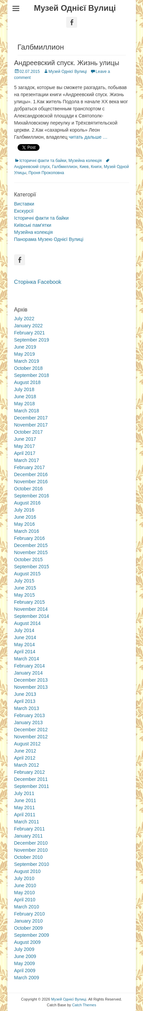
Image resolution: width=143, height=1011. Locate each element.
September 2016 (31, 495)
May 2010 (24, 892)
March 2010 (26, 906)
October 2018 (28, 368)
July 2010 (24, 878)
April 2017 (24, 453)
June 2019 (25, 347)
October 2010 (28, 857)
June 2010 (25, 885)
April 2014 (24, 651)
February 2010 (29, 914)
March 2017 (26, 460)
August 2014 (27, 623)
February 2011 (29, 828)
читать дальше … (88, 137)
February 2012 (29, 772)
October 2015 (28, 559)
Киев (84, 166)
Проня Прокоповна (46, 172)
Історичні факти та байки (43, 160)
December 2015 (31, 545)
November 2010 (31, 850)
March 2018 (26, 410)
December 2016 (31, 474)
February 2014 (29, 665)
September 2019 (31, 340)
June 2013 (25, 694)
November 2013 (31, 687)
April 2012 (24, 758)
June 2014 (25, 637)
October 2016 (28, 488)
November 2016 (31, 481)
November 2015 (31, 552)
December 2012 (31, 729)
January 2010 (28, 921)
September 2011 (31, 786)
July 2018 (24, 389)
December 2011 (31, 779)
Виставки (24, 204)
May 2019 (24, 354)
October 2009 (28, 928)
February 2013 (29, 715)
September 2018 (31, 375)
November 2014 (31, 609)
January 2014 (28, 673)
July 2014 (24, 630)
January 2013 (28, 722)
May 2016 (24, 524)
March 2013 (26, 708)
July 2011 (24, 793)
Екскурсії (24, 211)
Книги (96, 166)
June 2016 (25, 517)
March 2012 (26, 765)
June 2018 (25, 396)
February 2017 (29, 467)
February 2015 (29, 602)
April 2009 (24, 970)
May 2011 (24, 807)
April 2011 (24, 814)
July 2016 (24, 510)
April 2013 (24, 701)
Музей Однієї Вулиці (75, 7)
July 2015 (24, 580)
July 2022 (24, 318)
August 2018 (27, 382)
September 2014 (31, 616)
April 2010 (24, 899)
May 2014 (24, 644)
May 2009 (24, 963)
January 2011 (28, 836)
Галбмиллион (64, 166)
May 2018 (24, 403)
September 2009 (31, 935)
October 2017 (28, 432)
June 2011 (25, 800)
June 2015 (25, 588)
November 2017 (31, 425)
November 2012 (31, 736)
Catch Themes (84, 1005)
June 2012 (25, 751)
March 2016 (26, 531)
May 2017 (24, 446)
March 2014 (26, 658)
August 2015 (27, 573)
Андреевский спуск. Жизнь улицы (66, 62)
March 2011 (26, 821)
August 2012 (27, 743)
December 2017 (31, 417)
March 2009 (26, 977)
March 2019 (26, 361)
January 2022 (28, 325)
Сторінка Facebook (38, 282)
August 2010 (27, 871)
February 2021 (29, 332)
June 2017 (25, 439)
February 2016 (29, 538)
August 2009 (27, 942)
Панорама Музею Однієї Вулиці (49, 239)
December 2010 (31, 843)
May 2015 (24, 595)
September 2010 (31, 864)
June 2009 (25, 956)
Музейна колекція (85, 160)
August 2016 (27, 503)
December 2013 (31, 680)
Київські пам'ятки (32, 225)
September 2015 (31, 566)
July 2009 (24, 949)
